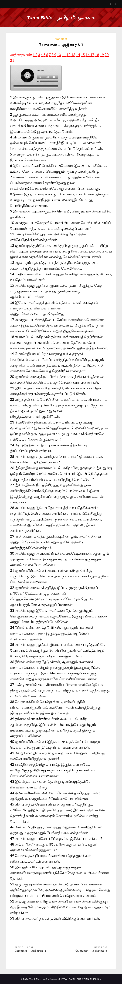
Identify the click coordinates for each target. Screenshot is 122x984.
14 (78, 54)
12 (68, 54)
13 (73, 54)
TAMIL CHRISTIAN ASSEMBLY (85, 979)
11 (64, 54)
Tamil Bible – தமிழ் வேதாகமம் (61, 17)
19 (102, 54)
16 (87, 54)
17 (92, 54)
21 (12, 60)
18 (97, 54)
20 (107, 54)
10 (59, 54)
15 (83, 54)
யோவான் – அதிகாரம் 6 (30, 950)
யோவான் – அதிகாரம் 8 (91, 950)
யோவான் (61, 38)
